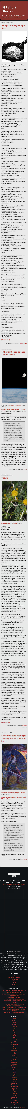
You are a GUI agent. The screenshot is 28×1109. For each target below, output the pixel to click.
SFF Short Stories (9, 9)
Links (25, 469)
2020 (14, 1041)
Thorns (4, 478)
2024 (14, 1019)
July (14, 1030)
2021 (14, 1032)
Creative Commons (24, 726)
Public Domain (23, 343)
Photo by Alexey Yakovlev (9, 523)
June (14, 1053)
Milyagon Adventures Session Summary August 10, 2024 (14, 995)
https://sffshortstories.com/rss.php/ (14, 884)
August (14, 1020)
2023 (14, 1023)
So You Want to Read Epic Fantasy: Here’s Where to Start (13, 738)
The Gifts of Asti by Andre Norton (14, 1012)
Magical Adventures (14, 997)
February (14, 1024)
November (14, 1043)
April (14, 1037)
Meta (14, 981)
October (14, 1064)
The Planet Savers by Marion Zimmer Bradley (14, 1010)
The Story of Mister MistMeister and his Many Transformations (14, 991)
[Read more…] (5, 340)
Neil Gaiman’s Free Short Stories (14, 1004)
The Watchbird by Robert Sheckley (14, 999)
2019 (14, 1048)
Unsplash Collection (15, 405)
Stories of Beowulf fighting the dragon (13, 792)
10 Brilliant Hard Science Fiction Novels (13, 353)
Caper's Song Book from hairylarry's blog (14, 1007)
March (14, 1076)
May (14, 1072)
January (14, 1026)
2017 (14, 1081)
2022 (14, 1028)
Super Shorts (14, 976)
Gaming (14, 984)
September (14, 1044)
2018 (14, 1059)
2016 (14, 1095)
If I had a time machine (14, 1006)
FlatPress (22, 1107)
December (14, 1061)
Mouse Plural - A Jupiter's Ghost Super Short (14, 1001)
